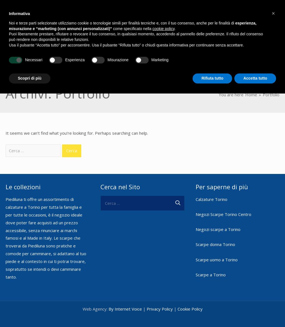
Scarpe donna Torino (215, 235)
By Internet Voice (125, 300)
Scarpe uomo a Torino (217, 250)
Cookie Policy (190, 300)
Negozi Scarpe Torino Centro (223, 205)
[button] (273, 13)
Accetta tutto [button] (255, 78)
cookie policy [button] (164, 28)
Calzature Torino (211, 190)
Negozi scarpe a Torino (218, 220)
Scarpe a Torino (211, 265)
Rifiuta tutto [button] (212, 78)
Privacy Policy (160, 300)
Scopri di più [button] (29, 78)
